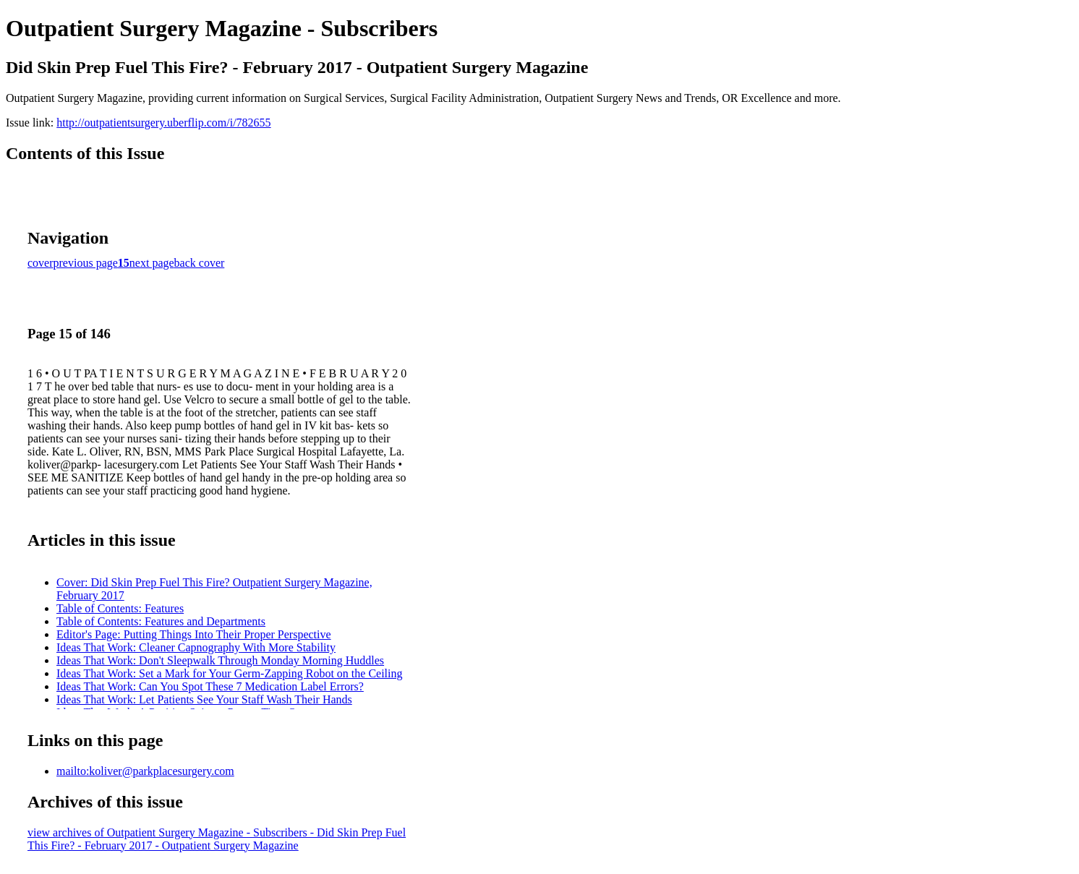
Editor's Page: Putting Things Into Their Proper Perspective (193, 634)
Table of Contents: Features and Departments (160, 621)
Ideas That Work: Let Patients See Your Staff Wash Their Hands (204, 699)
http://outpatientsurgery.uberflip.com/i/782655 (163, 122)
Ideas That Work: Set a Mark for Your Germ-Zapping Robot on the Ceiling (229, 673)
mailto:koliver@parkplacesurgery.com (145, 771)
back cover (199, 263)
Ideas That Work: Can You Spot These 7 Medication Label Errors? (210, 686)
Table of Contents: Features (120, 608)
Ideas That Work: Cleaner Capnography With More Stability (196, 647)
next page (151, 263)
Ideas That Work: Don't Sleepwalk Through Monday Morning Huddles (220, 660)
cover (40, 263)
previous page (86, 263)
